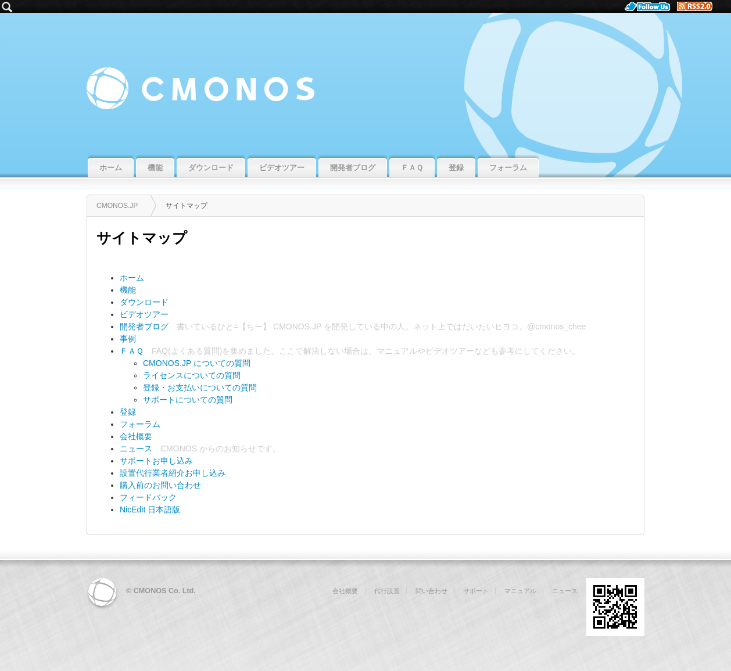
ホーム (132, 277)
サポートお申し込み (156, 460)
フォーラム (140, 424)
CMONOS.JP (365, 82)
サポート (476, 590)
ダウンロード (144, 302)
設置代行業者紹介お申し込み (172, 473)
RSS (699, 6)
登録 (128, 412)
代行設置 (387, 590)
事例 (128, 338)
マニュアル (397, 351)
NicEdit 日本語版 (150, 509)
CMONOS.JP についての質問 (196, 363)
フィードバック (148, 497)
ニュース (136, 448)
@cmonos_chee (556, 326)
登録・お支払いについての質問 (200, 387)
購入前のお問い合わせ (160, 485)
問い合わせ (431, 590)
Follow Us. (651, 6)
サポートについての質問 (187, 399)
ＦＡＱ (132, 351)
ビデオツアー (144, 314)
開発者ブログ (144, 326)
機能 (128, 290)
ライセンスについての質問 (192, 375)
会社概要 (136, 436)
